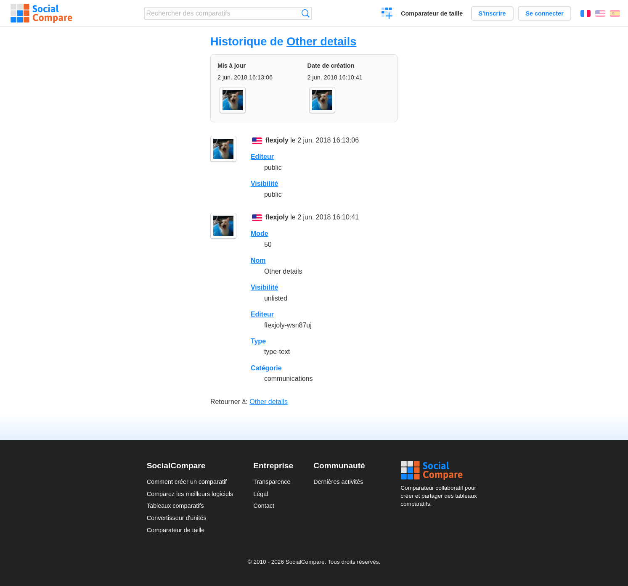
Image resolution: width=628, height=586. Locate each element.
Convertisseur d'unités (177, 518)
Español (615, 13)
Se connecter (544, 13)
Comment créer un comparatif (187, 481)
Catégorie (266, 368)
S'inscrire (492, 13)
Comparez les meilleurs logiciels (190, 494)
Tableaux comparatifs (175, 505)
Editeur (262, 156)
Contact (263, 505)
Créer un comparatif (387, 14)
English (600, 13)
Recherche (306, 13)
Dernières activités (338, 481)
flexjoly (277, 140)
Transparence (271, 481)
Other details (321, 41)
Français (585, 13)
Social (440, 470)
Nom (258, 260)
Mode (259, 233)
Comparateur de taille (432, 13)
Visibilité (264, 183)
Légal (260, 494)
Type (258, 341)
